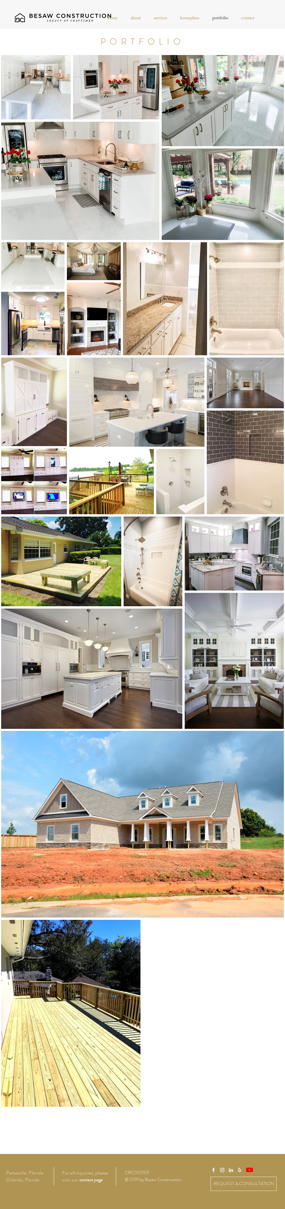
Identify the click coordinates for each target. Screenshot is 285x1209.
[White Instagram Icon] (222, 1170)
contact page (90, 1179)
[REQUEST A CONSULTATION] (244, 1184)
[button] (135, 17)
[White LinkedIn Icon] (231, 1170)
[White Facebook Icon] (213, 1170)
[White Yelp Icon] (240, 1170)
